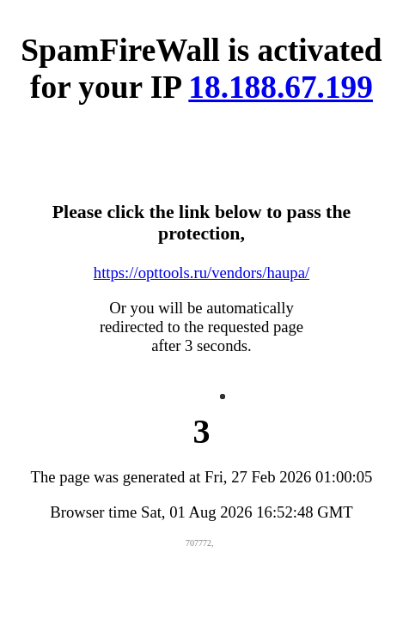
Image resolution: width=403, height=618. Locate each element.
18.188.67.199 (280, 87)
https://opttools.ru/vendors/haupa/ (201, 273)
